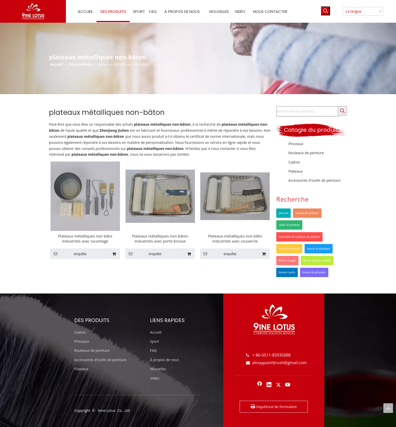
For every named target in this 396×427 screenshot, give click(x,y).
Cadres (294, 162)
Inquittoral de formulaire (274, 406)
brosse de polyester (314, 272)
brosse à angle (287, 260)
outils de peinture (289, 225)
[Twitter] (279, 385)
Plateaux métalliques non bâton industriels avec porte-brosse (160, 238)
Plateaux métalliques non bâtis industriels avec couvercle (235, 238)
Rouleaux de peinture (306, 152)
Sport (154, 341)
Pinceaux (295, 143)
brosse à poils (287, 272)
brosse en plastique (318, 248)
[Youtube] (288, 385)
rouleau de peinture (307, 213)
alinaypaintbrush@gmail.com (276, 362)
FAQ (153, 350)
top (388, 408)
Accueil (156, 332)
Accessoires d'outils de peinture (314, 180)
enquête (69, 254)
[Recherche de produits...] (307, 111)
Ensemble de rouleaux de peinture (299, 236)
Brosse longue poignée (317, 260)
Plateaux (295, 171)
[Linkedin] (269, 385)
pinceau (283, 213)
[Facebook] (260, 385)
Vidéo (154, 378)
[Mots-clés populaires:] (325, 10)
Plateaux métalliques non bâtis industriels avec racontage (85, 238)
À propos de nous (164, 359)
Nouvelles (158, 368)
